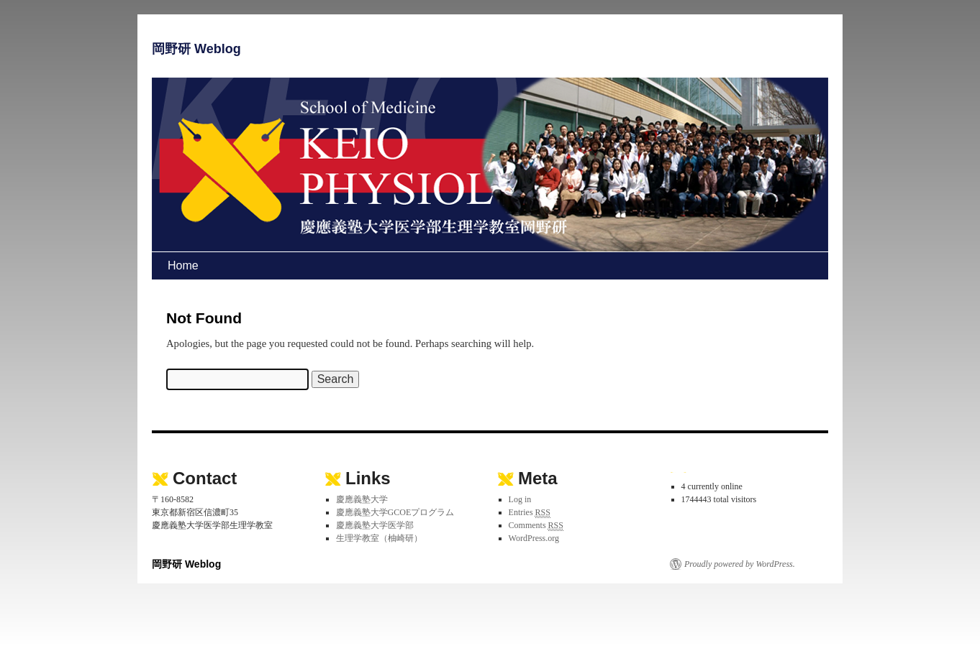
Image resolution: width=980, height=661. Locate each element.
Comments (536, 525)
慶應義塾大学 (362, 499)
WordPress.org (534, 538)
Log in (520, 499)
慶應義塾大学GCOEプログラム (395, 512)
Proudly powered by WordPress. (739, 564)
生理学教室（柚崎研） (379, 538)
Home (183, 265)
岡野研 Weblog (196, 49)
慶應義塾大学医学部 (375, 525)
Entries (529, 512)
